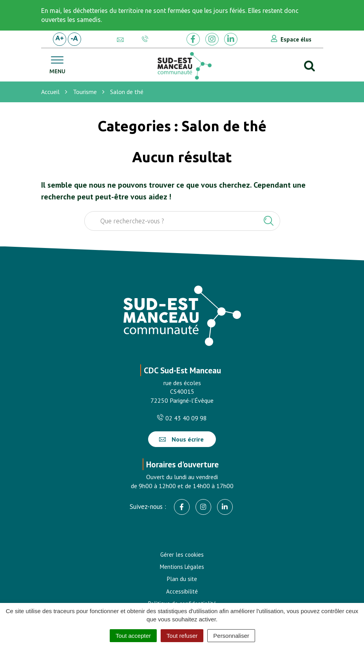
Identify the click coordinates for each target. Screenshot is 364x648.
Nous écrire (181, 439)
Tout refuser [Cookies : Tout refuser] (182, 635)
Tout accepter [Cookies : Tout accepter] (133, 635)
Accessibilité (182, 591)
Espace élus (296, 39)
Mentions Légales (182, 566)
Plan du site (182, 579)
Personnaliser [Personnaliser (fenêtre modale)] (231, 635)
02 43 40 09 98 (182, 418)
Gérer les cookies (182, 554)
